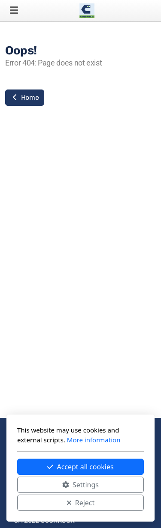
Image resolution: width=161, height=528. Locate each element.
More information (94, 440)
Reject (81, 502)
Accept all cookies (80, 466)
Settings (80, 484)
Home (25, 97)
